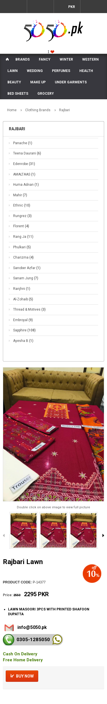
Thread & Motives (29, 309)
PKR (71, 7)
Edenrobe (24, 164)
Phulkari (22, 247)
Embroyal (23, 320)
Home (12, 110)
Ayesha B (23, 341)
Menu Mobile (13, 6)
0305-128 (33, 639)
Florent (21, 226)
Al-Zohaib (23, 299)
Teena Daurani (27, 153)
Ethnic (21, 205)
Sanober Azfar (27, 268)
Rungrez (22, 216)
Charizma (23, 257)
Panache (22, 143)
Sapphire (24, 330)
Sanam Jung (25, 278)
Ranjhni (21, 289)
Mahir (20, 195)
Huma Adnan (26, 185)
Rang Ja (23, 237)
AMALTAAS (24, 174)
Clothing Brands (38, 110)
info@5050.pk (32, 627)
